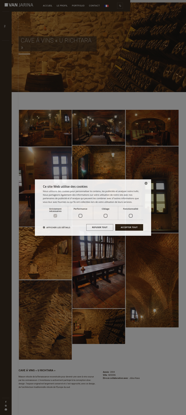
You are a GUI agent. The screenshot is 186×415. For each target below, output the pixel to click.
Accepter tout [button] (129, 227)
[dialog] (93, 207)
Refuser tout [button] (100, 227)
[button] (56, 227)
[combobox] (146, 183)
